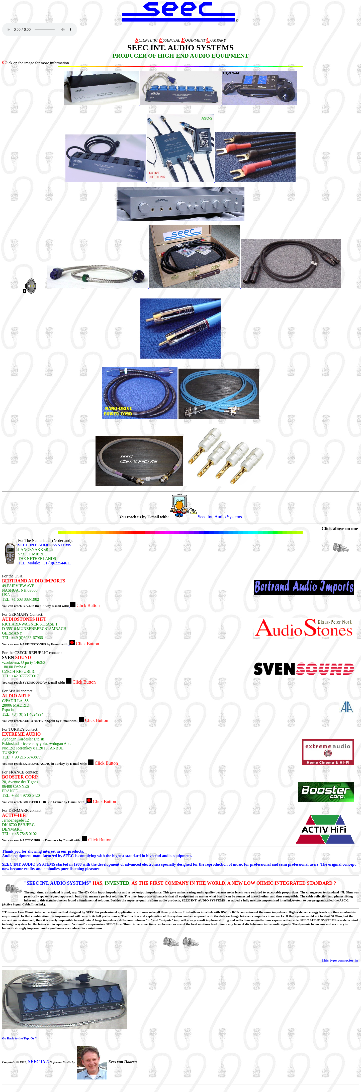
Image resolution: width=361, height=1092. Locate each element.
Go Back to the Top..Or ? (19, 1038)
